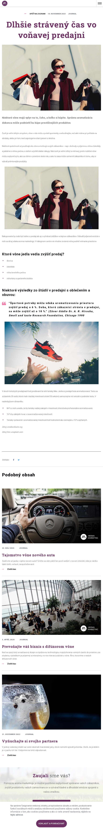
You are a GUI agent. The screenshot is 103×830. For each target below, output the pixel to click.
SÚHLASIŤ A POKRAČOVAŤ (52, 823)
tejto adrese (16, 815)
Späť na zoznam (37, 14)
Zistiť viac (11, 569)
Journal (72, 14)
